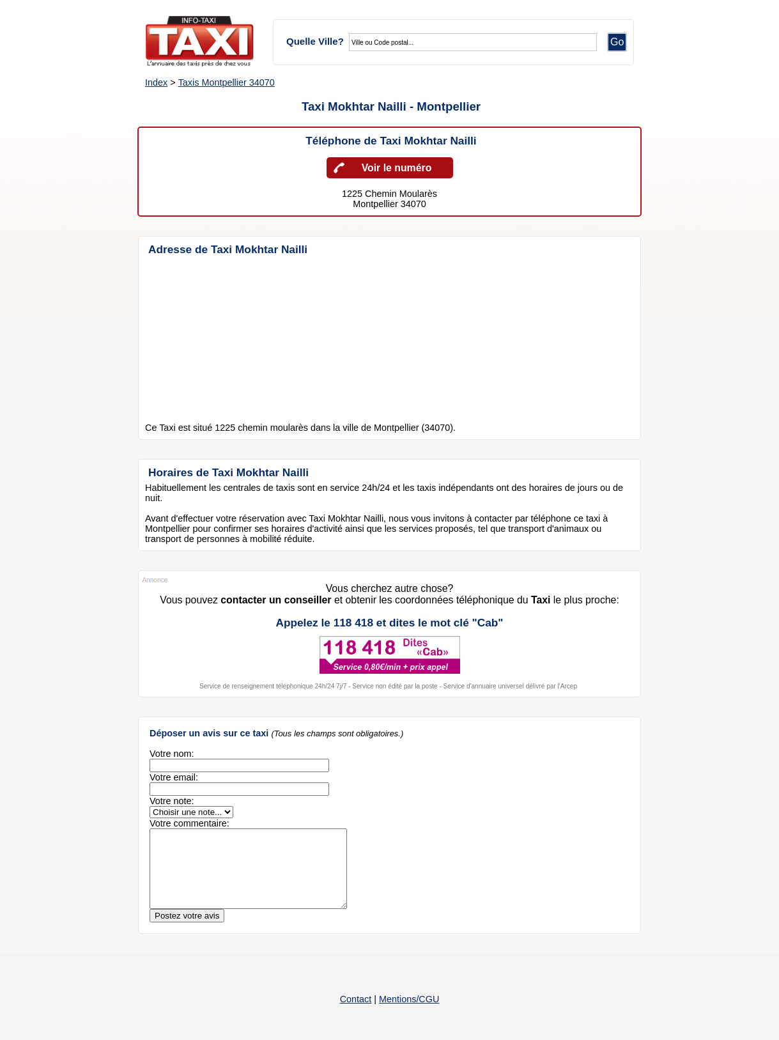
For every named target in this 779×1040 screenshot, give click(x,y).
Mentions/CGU (409, 1014)
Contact (356, 1014)
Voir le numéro (397, 167)
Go (617, 41)
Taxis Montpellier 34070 (226, 82)
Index (156, 82)
